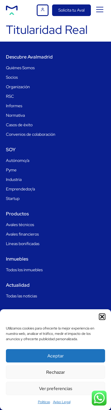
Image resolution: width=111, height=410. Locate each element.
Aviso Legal (61, 402)
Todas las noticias (21, 296)
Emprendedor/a (20, 189)
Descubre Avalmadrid (29, 57)
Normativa (15, 115)
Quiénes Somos (20, 67)
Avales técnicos (20, 224)
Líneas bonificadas (22, 243)
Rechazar (55, 372)
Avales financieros (22, 234)
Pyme (11, 170)
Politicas (44, 402)
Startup (13, 198)
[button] (102, 317)
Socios (12, 77)
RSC (10, 96)
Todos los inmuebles (24, 269)
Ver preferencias (55, 389)
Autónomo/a (17, 160)
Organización (18, 86)
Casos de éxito (19, 124)
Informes (14, 105)
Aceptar (55, 356)
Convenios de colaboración (30, 134)
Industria (14, 179)
